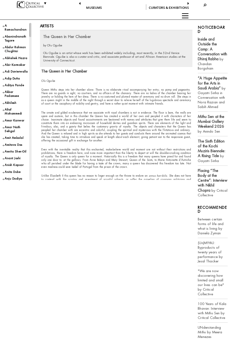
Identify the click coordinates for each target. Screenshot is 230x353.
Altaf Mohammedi (13, 111)
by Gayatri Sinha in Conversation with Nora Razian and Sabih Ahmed (212, 92)
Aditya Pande (14, 85)
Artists (47, 26)
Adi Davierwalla (16, 71)
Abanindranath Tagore (15, 38)
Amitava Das (13, 145)
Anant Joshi (13, 158)
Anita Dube (12, 172)
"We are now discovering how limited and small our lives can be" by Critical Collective (211, 282)
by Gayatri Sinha (211, 151)
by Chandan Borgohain (212, 53)
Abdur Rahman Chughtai (15, 49)
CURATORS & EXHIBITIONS (169, 8)
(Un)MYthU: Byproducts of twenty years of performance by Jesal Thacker (210, 252)
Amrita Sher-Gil (15, 151)
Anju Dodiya (13, 179)
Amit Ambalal (14, 138)
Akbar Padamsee (12, 94)
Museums (94, 8)
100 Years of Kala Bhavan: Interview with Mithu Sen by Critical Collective (212, 311)
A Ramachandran (15, 28)
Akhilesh (10, 103)
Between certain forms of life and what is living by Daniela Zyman (211, 226)
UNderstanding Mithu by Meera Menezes (210, 332)
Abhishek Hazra (16, 58)
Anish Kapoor (14, 165)
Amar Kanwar (14, 120)
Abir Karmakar (15, 65)
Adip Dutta (12, 78)
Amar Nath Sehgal (12, 129)
